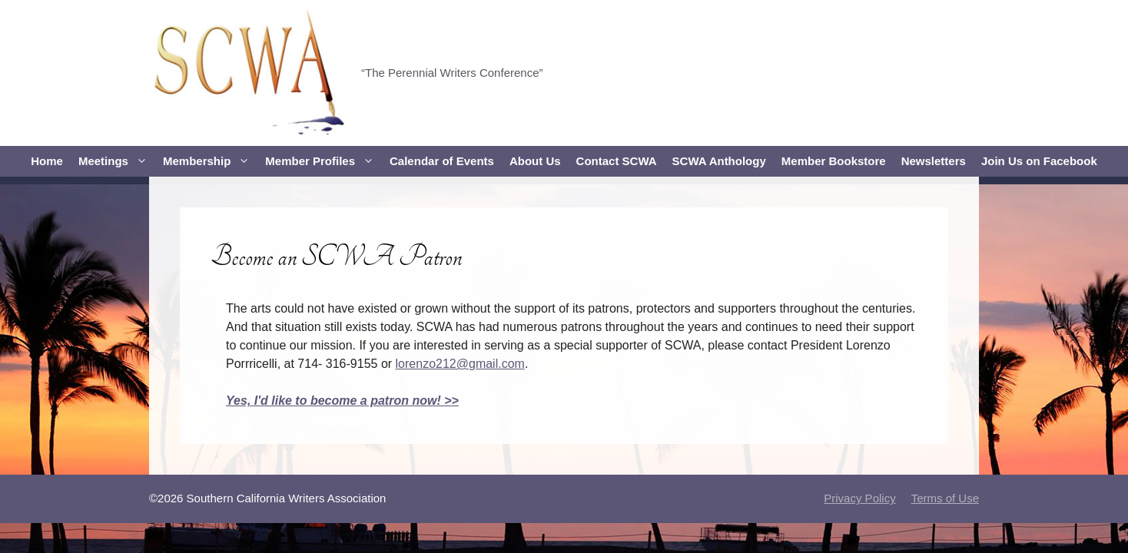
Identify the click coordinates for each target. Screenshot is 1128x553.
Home (47, 160)
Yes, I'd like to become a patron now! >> (342, 400)
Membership (210, 161)
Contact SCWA (616, 160)
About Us (535, 160)
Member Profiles (323, 161)
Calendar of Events (442, 160)
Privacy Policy (859, 498)
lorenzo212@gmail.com (460, 363)
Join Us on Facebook (1039, 160)
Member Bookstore (833, 160)
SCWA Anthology (719, 160)
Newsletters (933, 160)
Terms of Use (945, 498)
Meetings (116, 161)
